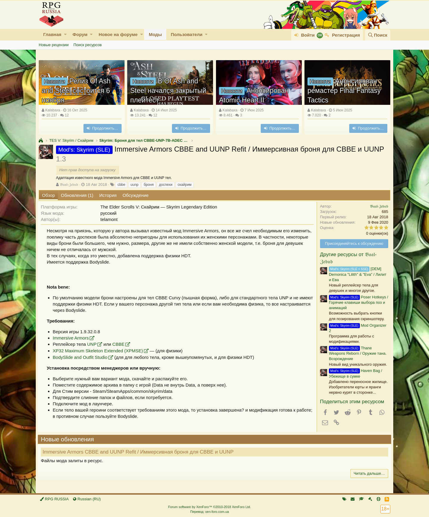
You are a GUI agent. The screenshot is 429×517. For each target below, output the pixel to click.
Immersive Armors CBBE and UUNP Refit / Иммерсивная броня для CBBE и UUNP (138, 452)
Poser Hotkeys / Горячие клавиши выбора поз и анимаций (357, 302)
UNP (92, 344)
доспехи (165, 185)
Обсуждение (135, 195)
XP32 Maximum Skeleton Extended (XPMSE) (99, 350)
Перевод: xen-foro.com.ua (209, 511)
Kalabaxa (52, 110)
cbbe (121, 185)
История (107, 195)
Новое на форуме (118, 34)
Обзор (48, 195)
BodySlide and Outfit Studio (81, 357)
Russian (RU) (87, 499)
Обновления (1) (77, 195)
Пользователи (186, 34)
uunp (134, 185)
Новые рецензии (54, 45)
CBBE (119, 344)
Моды (155, 34)
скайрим (185, 185)
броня (148, 185)
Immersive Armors (72, 337)
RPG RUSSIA (54, 499)
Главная (52, 34)
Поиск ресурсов (87, 45)
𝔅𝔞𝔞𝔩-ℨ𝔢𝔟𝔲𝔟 (69, 184)
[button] (65, 34)
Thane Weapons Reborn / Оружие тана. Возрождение (357, 353)
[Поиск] (377, 35)
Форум (79, 34)
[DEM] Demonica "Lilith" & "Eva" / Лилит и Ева (357, 274)
